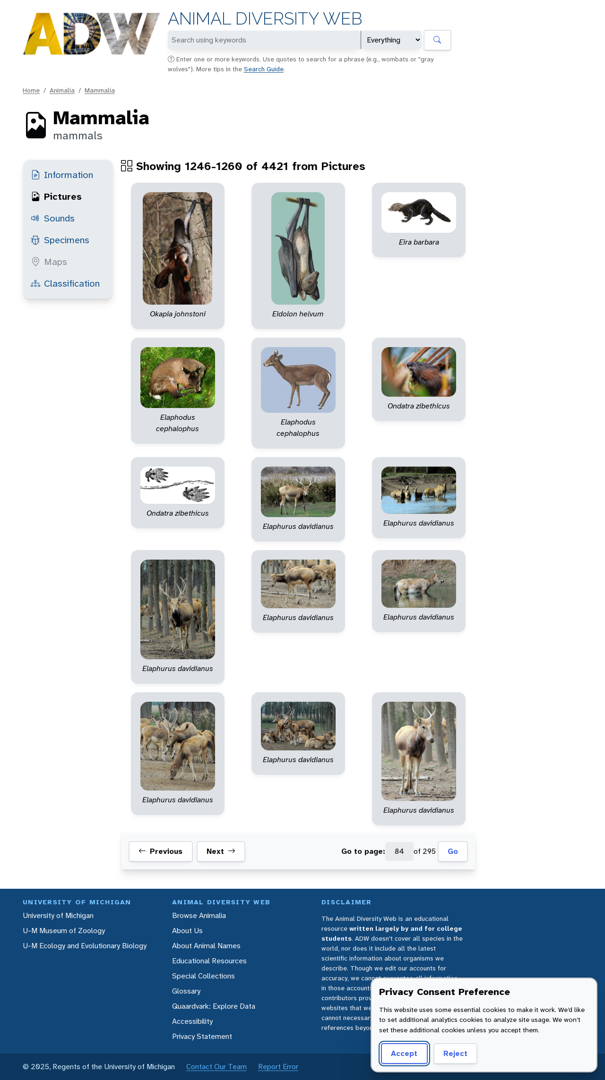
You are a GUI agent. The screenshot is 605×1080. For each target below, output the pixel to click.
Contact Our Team (216, 1066)
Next (221, 851)
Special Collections (203, 976)
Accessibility (192, 1021)
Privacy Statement (202, 1036)
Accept (402, 1053)
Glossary (186, 991)
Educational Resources (209, 961)
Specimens (60, 240)
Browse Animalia (199, 915)
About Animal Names (206, 946)
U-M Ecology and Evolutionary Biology (85, 946)
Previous (160, 851)
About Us (187, 930)
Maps (49, 262)
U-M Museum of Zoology (64, 930)
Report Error (278, 1066)
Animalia (62, 90)
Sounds (53, 218)
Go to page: (363, 851)
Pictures (56, 196)
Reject (452, 1053)
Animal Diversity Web (265, 18)
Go (453, 851)
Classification (65, 283)
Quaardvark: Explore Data (213, 1006)
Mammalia (100, 90)
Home (31, 90)
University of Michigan (58, 915)
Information (62, 175)
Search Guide (264, 69)
